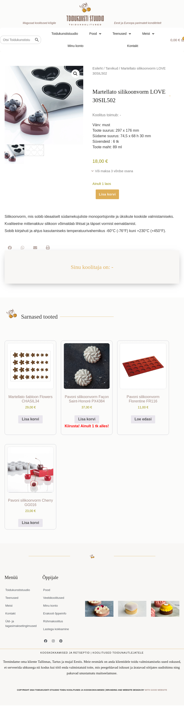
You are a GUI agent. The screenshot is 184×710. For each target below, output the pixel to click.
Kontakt (132, 46)
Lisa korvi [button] (30, 419)
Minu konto (75, 46)
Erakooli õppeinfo (54, 613)
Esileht (97, 68)
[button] (75, 74)
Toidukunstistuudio (64, 33)
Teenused (122, 34)
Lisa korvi (107, 194)
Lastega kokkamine (56, 629)
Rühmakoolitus (53, 621)
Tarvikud (111, 68)
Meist (148, 34)
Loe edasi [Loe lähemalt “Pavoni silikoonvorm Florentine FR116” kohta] (143, 419)
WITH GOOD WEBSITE (156, 690)
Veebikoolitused (53, 597)
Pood (95, 34)
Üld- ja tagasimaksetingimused (21, 624)
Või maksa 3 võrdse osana (114, 171)
